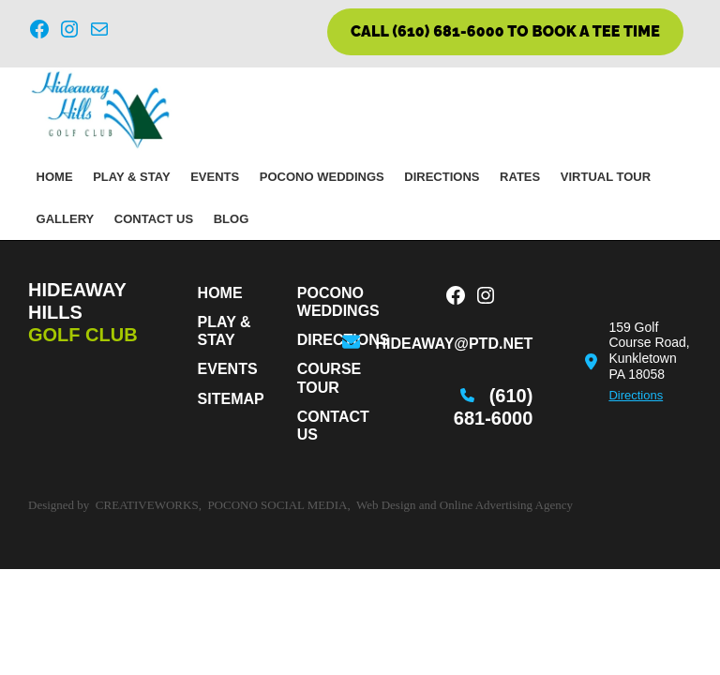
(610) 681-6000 (493, 406)
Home (55, 177)
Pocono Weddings (322, 177)
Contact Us (153, 219)
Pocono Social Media (277, 505)
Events (214, 177)
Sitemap (231, 399)
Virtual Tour (606, 177)
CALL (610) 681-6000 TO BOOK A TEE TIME (505, 31)
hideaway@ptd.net (453, 344)
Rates (520, 177)
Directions (441, 177)
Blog (231, 219)
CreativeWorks (147, 505)
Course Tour (329, 378)
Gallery (66, 219)
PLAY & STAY (131, 177)
